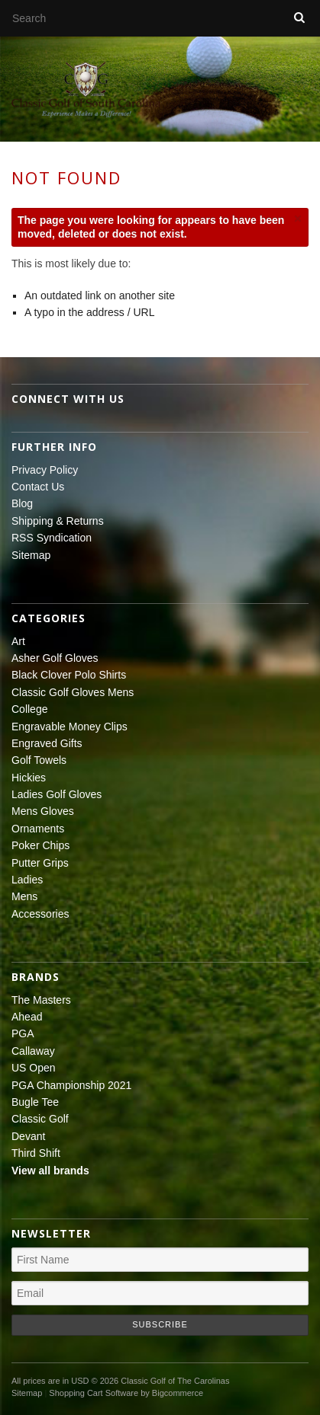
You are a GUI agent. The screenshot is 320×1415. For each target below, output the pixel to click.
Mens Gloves (42, 811)
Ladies (27, 880)
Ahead (26, 1017)
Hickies (28, 777)
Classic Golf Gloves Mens (72, 692)
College (29, 709)
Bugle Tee (35, 1102)
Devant (28, 1136)
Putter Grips (40, 863)
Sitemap (30, 555)
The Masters (41, 1000)
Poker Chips (40, 845)
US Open (33, 1068)
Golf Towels (38, 760)
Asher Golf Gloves (55, 658)
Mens (24, 896)
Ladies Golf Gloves (56, 794)
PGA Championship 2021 (71, 1085)
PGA (22, 1033)
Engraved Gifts (46, 743)
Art (18, 641)
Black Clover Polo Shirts (68, 675)
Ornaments (37, 828)
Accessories (40, 914)
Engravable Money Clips (69, 726)
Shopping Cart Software (93, 1392)
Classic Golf (40, 1119)
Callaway (33, 1051)
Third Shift (35, 1153)
